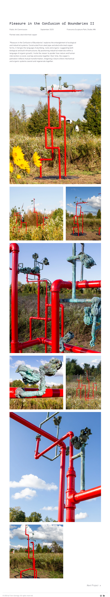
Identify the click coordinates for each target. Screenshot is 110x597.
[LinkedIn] (104, 596)
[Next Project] (94, 585)
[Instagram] (101, 596)
